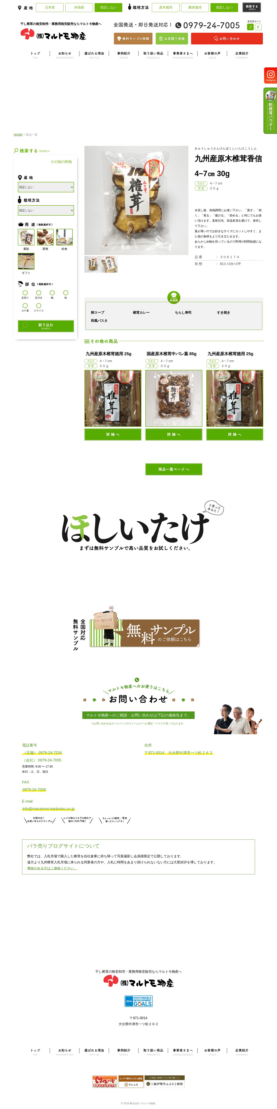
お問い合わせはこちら (114, 828)
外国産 (79, 7)
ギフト (26, 261)
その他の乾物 (61, 162)
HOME (18, 134)
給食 (64, 237)
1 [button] (87, 450)
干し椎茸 (29, 162)
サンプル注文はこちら (39, 828)
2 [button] (98, 450)
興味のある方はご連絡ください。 (52, 868)
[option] (174, 395)
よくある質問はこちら (138, 895)
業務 (45, 237)
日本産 (50, 7)
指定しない (108, 7)
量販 (26, 237)
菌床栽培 (195, 7)
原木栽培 (165, 7)
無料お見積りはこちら (77, 828)
